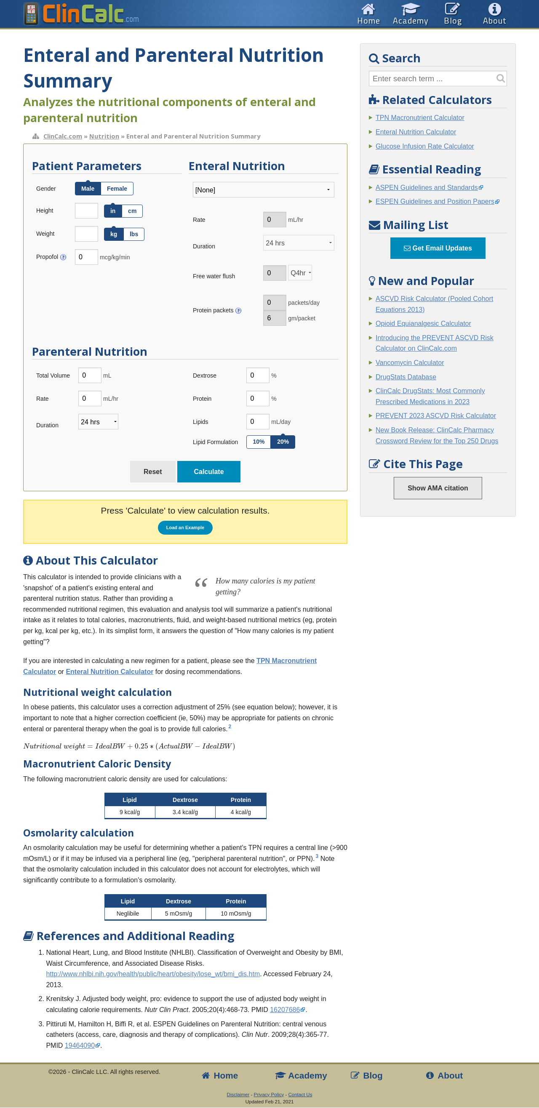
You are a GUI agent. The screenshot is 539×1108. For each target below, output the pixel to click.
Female (117, 188)
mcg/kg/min (115, 257)
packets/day (304, 302)
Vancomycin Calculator (410, 362)
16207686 (285, 1009)
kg (113, 234)
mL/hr (295, 219)
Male (87, 188)
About (443, 1075)
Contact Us (300, 1094)
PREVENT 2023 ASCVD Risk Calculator (436, 415)
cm (132, 211)
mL (107, 375)
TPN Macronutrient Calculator (420, 117)
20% (283, 441)
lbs (134, 234)
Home (219, 1075)
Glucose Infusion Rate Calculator (425, 146)
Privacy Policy (269, 1094)
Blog (366, 1075)
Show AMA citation (438, 488)
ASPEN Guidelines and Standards (427, 187)
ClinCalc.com (62, 136)
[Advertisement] (438, 651)
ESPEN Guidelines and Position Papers (435, 201)
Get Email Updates (438, 248)
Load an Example (185, 527)
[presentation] (185, 747)
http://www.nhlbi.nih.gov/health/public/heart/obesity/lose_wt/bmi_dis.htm (153, 973)
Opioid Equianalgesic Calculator (423, 323)
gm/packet (301, 318)
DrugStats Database (406, 377)
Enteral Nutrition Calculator (109, 671)
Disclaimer (238, 1094)
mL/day (281, 421)
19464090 (80, 1045)
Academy (301, 1075)
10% (258, 441)
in (112, 211)
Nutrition (104, 136)
